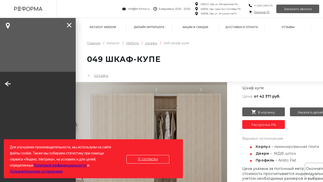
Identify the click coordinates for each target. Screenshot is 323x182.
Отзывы (287, 27)
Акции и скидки (195, 27)
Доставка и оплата (241, 27)
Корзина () (262, 12)
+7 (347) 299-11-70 (263, 5)
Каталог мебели (103, 27)
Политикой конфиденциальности (60, 165)
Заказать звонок (298, 9)
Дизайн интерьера (149, 27)
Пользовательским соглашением (36, 171)
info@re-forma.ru (139, 9)
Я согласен (148, 159)
